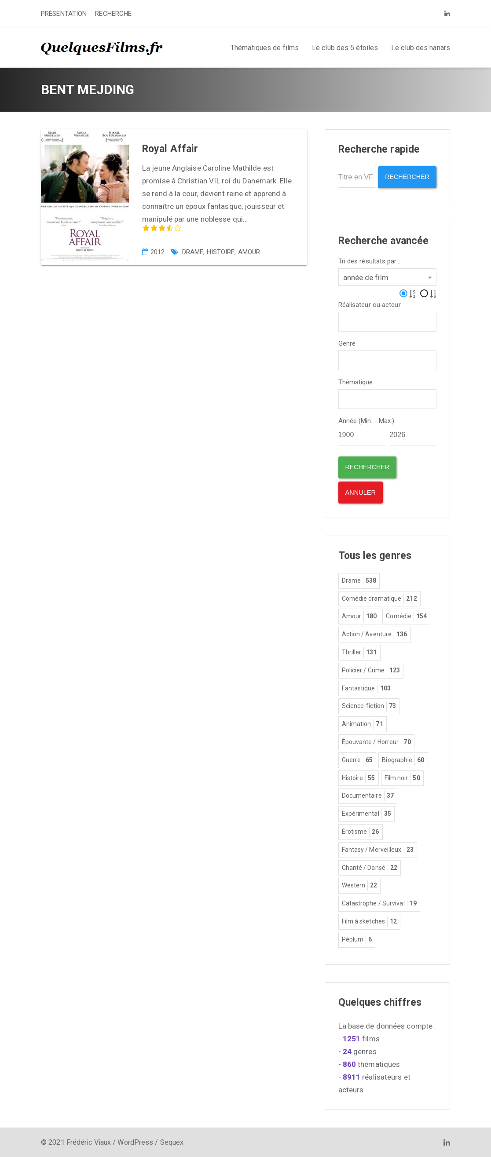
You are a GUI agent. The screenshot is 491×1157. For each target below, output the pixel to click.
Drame (193, 252)
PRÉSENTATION (64, 14)
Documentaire (368, 795)
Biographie (403, 759)
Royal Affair (170, 149)
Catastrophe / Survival (379, 903)
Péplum (357, 939)
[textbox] (344, 320)
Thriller (359, 652)
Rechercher (405, 177)
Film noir (402, 777)
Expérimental (366, 813)
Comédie (406, 616)
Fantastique (366, 688)
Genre (347, 342)
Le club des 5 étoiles (345, 48)
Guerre (357, 759)
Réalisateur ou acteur (369, 304)
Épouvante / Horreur (376, 742)
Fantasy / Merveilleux (378, 849)
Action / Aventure (374, 634)
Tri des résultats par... (369, 260)
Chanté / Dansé (370, 867)
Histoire (221, 252)
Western (359, 885)
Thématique (355, 381)
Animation (362, 724)
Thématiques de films (265, 48)
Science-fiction (369, 706)
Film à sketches (369, 921)
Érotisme (360, 831)
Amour (249, 252)
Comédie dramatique (379, 598)
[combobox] (387, 276)
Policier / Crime (371, 670)
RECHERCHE (113, 14)
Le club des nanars (420, 48)
